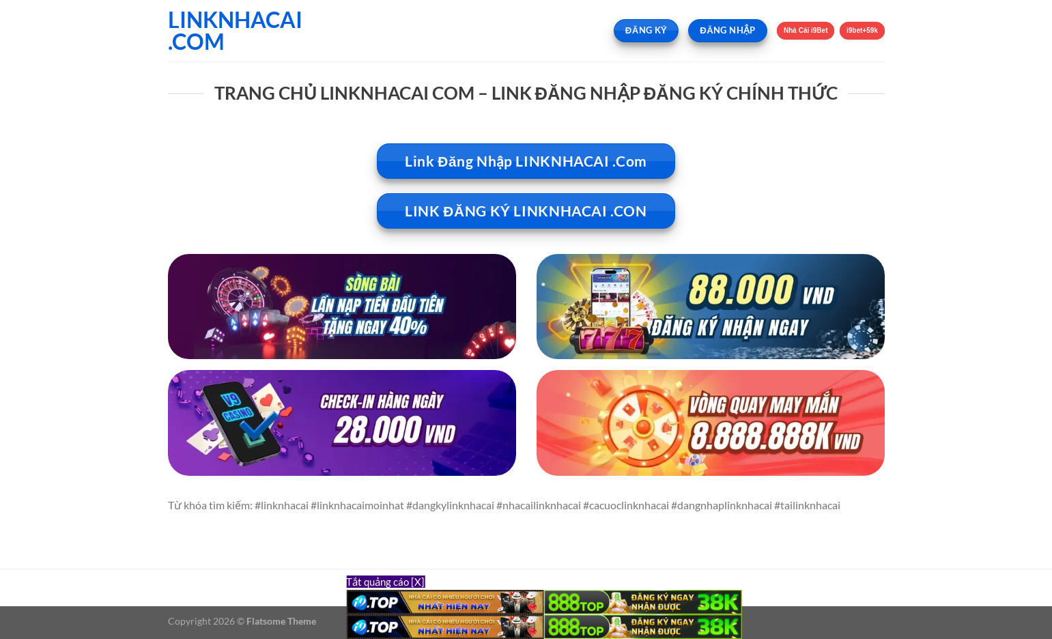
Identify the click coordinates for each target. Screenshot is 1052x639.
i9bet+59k (861, 30)
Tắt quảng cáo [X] (385, 582)
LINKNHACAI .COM (235, 31)
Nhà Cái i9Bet (805, 30)
